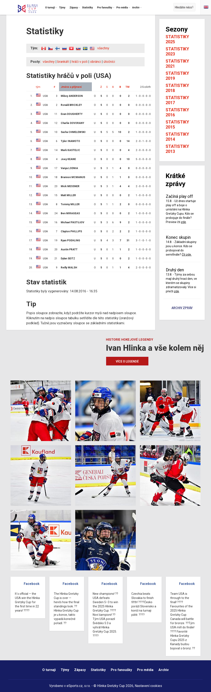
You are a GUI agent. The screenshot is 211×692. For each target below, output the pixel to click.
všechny (103, 48)
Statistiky (98, 670)
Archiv (163, 670)
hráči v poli (79, 62)
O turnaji (49, 670)
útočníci (109, 62)
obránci (95, 62)
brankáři (63, 62)
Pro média (145, 670)
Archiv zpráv (182, 308)
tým (38, 86)
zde (183, 222)
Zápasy (80, 670)
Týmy (65, 670)
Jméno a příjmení (71, 86)
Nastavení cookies (148, 686)
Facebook (32, 584)
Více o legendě (127, 361)
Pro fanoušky (121, 670)
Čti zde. (187, 254)
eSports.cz (75, 686)
